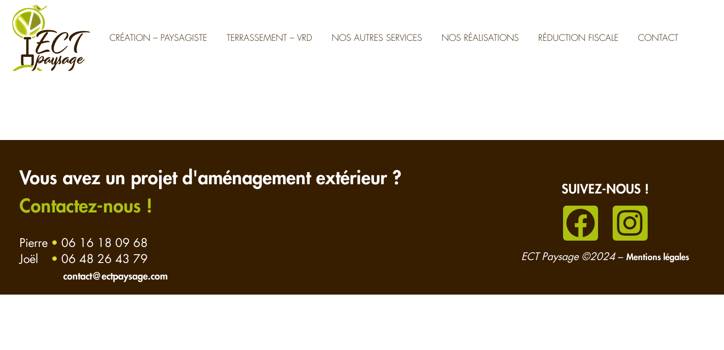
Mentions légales (657, 257)
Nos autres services (377, 38)
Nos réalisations (480, 38)
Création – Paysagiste (158, 38)
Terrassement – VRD (269, 38)
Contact (658, 38)
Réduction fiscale (578, 38)
